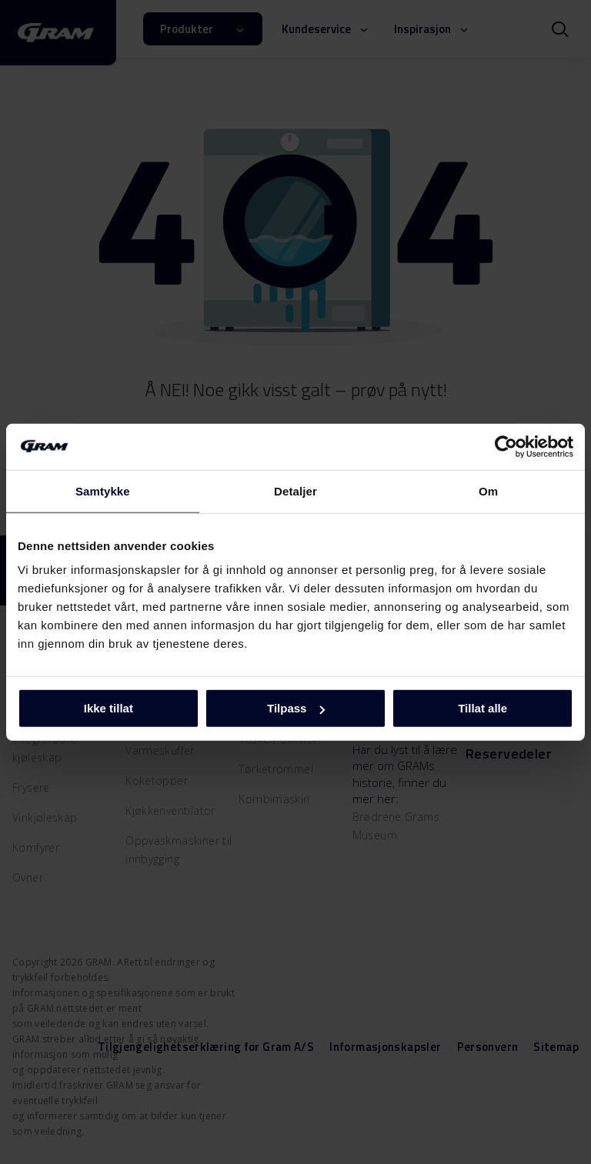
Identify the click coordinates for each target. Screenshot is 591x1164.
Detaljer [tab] (295, 490)
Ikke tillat (108, 708)
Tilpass (296, 708)
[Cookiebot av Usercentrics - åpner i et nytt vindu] (506, 446)
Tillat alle (482, 708)
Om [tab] (488, 490)
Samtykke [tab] (102, 490)
